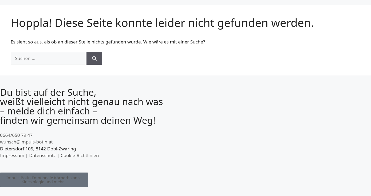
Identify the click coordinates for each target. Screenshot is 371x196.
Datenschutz (42, 155)
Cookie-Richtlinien (80, 155)
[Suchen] (94, 58)
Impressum (12, 155)
